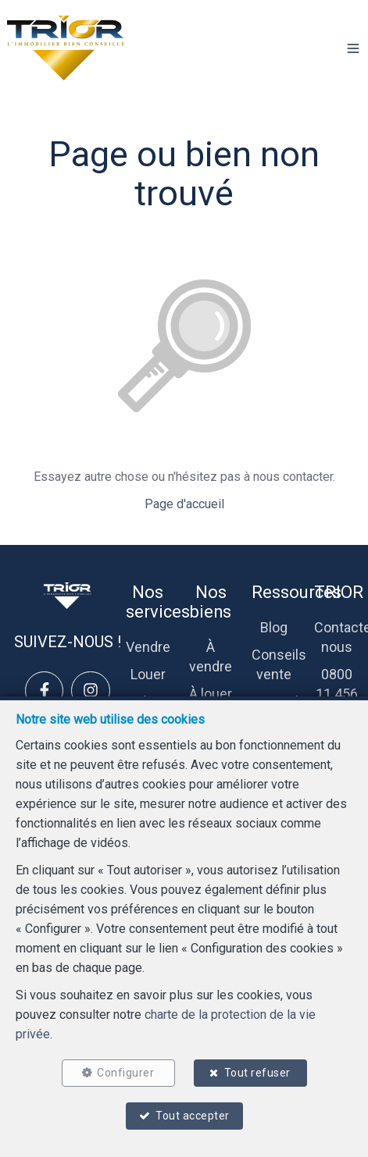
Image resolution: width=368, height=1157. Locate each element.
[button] (353, 48)
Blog (274, 627)
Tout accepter (192, 1115)
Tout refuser (257, 1072)
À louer (210, 693)
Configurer (125, 1072)
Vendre (148, 647)
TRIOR (338, 592)
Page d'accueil (184, 504)
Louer (148, 674)
